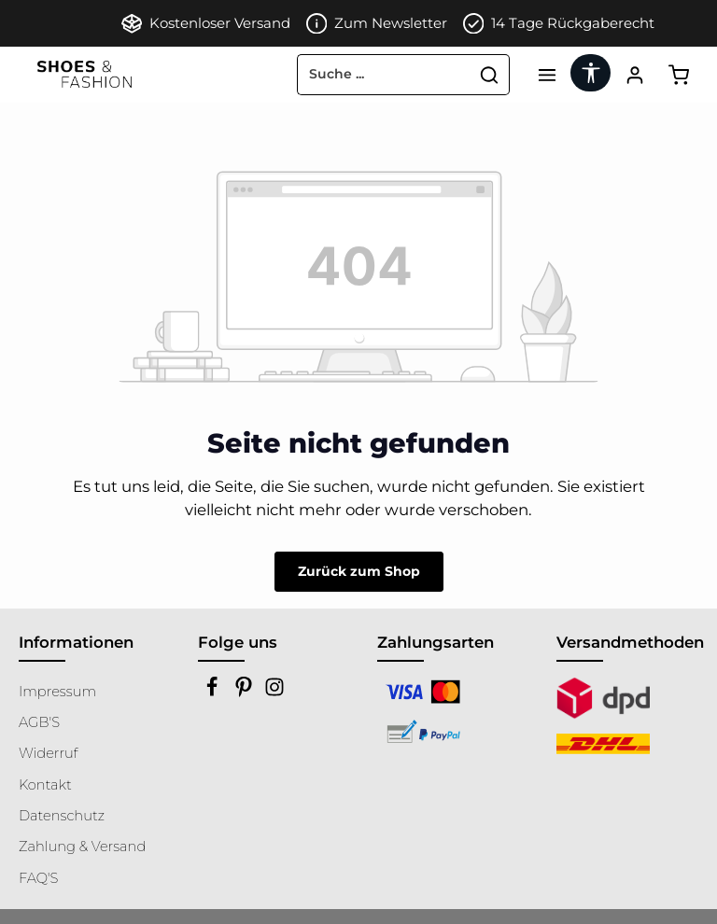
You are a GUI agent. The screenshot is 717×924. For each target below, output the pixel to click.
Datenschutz (62, 815)
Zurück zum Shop (359, 571)
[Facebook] (214, 692)
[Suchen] (490, 74)
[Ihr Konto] (634, 74)
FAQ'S (38, 878)
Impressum (57, 691)
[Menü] (547, 74)
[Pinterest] (245, 692)
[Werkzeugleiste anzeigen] (590, 72)
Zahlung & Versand (82, 846)
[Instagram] (274, 692)
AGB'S (39, 722)
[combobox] (384, 74)
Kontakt (45, 785)
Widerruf (48, 753)
